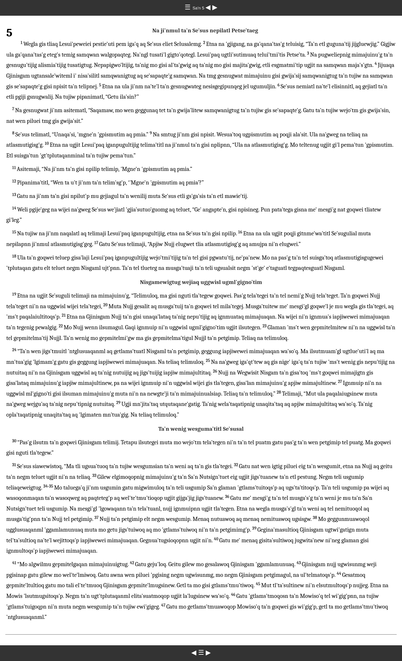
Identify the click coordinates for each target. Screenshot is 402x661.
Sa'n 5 (199, 8)
